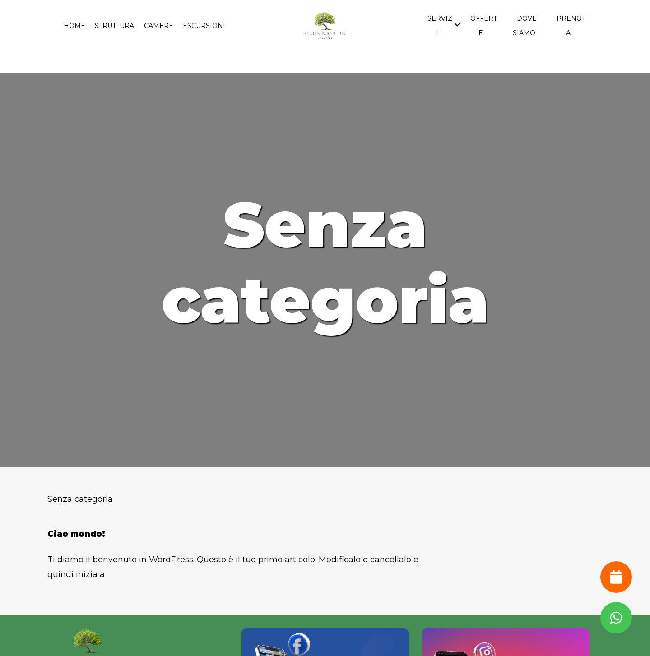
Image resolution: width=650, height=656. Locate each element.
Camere (158, 26)
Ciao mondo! (76, 534)
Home (74, 26)
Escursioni (204, 26)
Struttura (114, 26)
